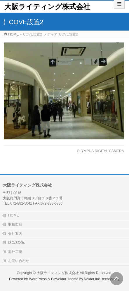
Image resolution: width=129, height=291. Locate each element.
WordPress (38, 279)
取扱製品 (15, 224)
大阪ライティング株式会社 (47, 6)
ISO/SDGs (16, 243)
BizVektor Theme (65, 279)
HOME (13, 215)
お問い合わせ (18, 261)
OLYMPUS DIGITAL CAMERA (100, 151)
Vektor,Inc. (92, 279)
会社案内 (15, 234)
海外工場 (15, 252)
